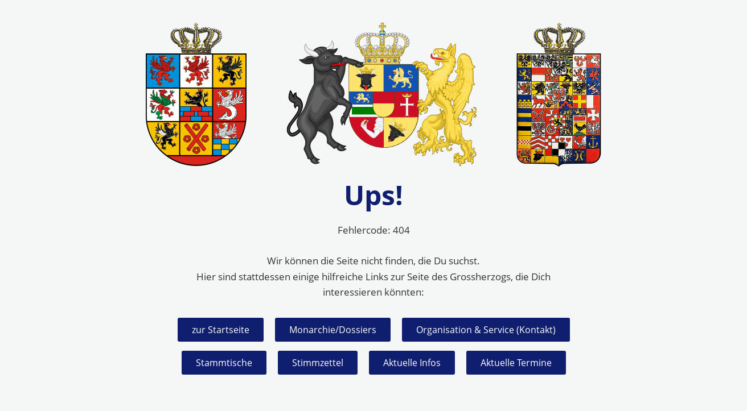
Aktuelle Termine (516, 362)
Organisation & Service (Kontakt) (486, 329)
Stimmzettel (317, 362)
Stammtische (224, 362)
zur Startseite (220, 329)
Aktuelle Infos (412, 362)
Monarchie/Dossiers (332, 329)
